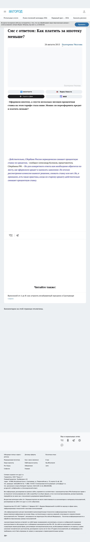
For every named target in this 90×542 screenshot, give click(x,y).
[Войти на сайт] (84, 11)
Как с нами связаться (32, 460)
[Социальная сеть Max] (64, 96)
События (7, 468)
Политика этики (50, 454)
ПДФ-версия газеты (31, 463)
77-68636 (23, 506)
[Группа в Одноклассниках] (68, 440)
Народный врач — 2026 (60, 18)
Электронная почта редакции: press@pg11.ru (51, 483)
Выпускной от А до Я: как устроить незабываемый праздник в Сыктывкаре (45, 297)
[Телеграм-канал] (74, 440)
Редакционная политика (12, 460)
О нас (47, 460)
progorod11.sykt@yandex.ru (13, 488)
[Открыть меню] (5, 11)
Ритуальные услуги (11, 18)
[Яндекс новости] (64, 92)
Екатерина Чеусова (72, 44)
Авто (47, 466)
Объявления (29, 466)
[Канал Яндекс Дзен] (26, 96)
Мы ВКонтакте (50, 463)
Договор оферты (30, 454)
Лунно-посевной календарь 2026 (35, 18)
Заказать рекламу (79, 18)
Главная (27, 468)
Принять (81, 24)
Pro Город (7, 466)
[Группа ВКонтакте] (26, 92)
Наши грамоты (9, 463)
